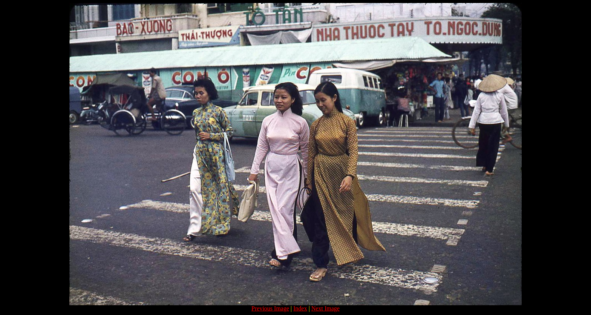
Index (300, 308)
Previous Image (270, 308)
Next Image (325, 308)
